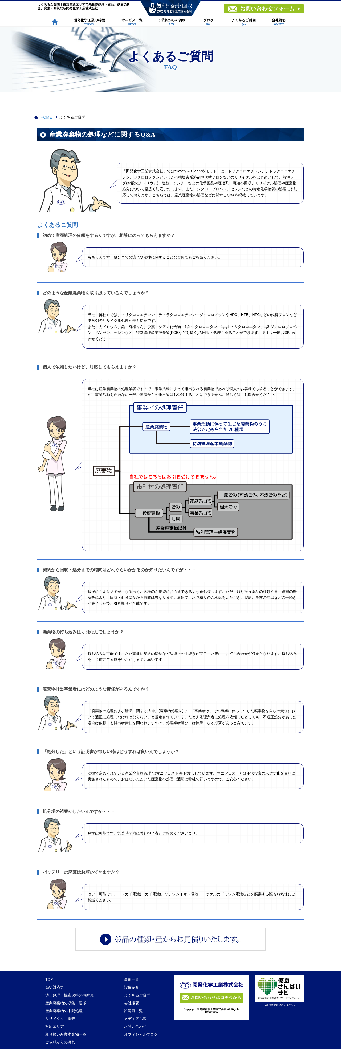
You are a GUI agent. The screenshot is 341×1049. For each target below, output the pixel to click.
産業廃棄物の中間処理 (64, 1011)
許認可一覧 (133, 1011)
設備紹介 (131, 987)
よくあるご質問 (137, 995)
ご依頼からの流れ (60, 1042)
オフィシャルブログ (141, 1034)
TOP (49, 979)
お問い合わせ (135, 1026)
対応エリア (54, 1026)
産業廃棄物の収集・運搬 (65, 1003)
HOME (46, 117)
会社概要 (131, 1003)
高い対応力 (54, 987)
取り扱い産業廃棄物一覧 (65, 1034)
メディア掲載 (135, 1018)
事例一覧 (131, 979)
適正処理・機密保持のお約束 (69, 995)
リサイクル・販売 (60, 1018)
